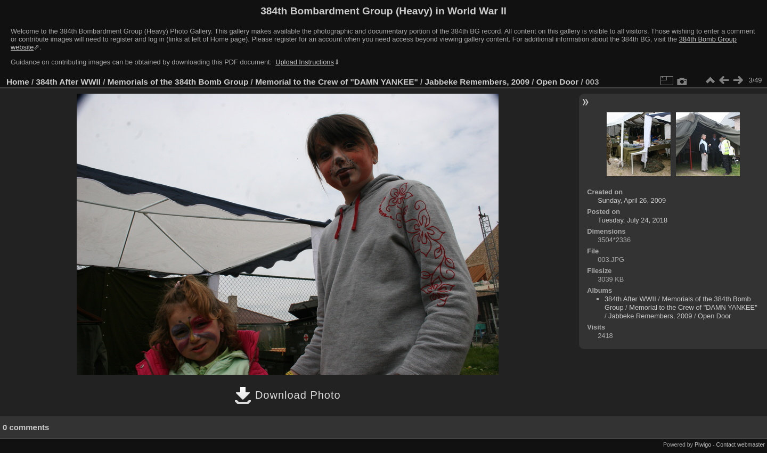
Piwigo (703, 444)
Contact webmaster (740, 444)
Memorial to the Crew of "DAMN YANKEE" (336, 81)
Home (17, 81)
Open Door (557, 81)
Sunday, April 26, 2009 (632, 200)
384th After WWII (68, 81)
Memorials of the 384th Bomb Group (178, 81)
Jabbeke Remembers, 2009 (477, 81)
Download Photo (287, 395)
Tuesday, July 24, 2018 (632, 220)
